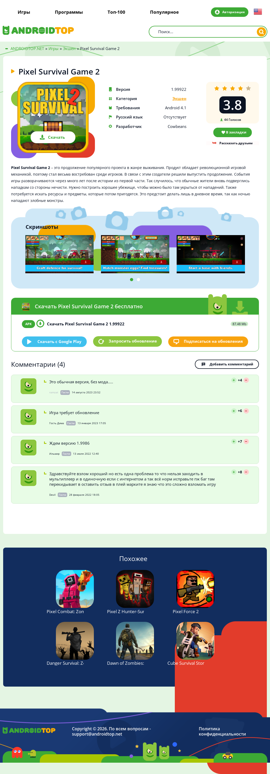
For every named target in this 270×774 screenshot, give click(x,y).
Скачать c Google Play (60, 341)
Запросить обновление (133, 341)
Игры (24, 12)
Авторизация (233, 11)
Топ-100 (116, 12)
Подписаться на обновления (213, 341)
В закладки (236, 132)
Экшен (179, 98)
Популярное (164, 12)
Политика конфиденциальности (222, 731)
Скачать (56, 137)
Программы (69, 12)
